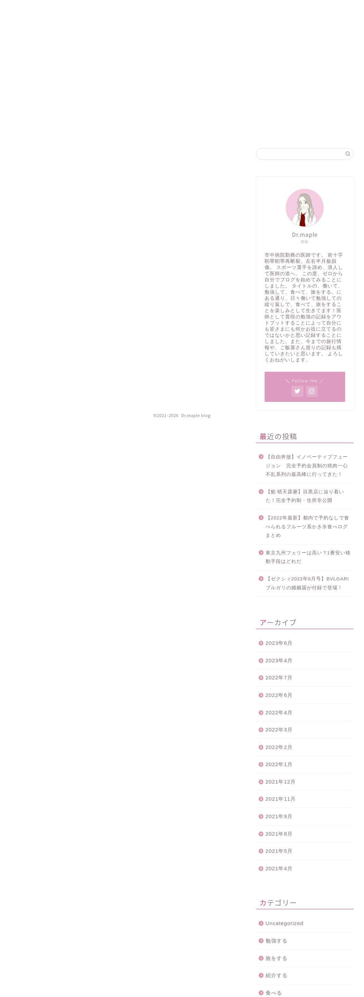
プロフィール (338, 10)
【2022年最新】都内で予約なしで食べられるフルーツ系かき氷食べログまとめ (307, 526)
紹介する (277, 975)
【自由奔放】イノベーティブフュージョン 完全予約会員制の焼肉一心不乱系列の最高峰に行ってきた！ (307, 465)
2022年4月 (279, 712)
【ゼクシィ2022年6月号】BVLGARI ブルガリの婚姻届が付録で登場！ (307, 583)
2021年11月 (281, 799)
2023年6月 (279, 643)
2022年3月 (279, 730)
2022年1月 (279, 764)
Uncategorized (285, 923)
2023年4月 (279, 660)
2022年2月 (279, 747)
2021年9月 (279, 816)
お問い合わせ (301, 10)
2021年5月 (279, 851)
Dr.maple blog (29, 28)
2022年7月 (279, 677)
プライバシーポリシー (255, 10)
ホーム (216, 10)
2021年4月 (279, 868)
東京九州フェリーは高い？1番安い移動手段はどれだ (308, 557)
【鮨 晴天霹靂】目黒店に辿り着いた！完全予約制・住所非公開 (305, 496)
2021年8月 (279, 834)
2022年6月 (279, 695)
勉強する (277, 941)
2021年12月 (281, 782)
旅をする (277, 958)
